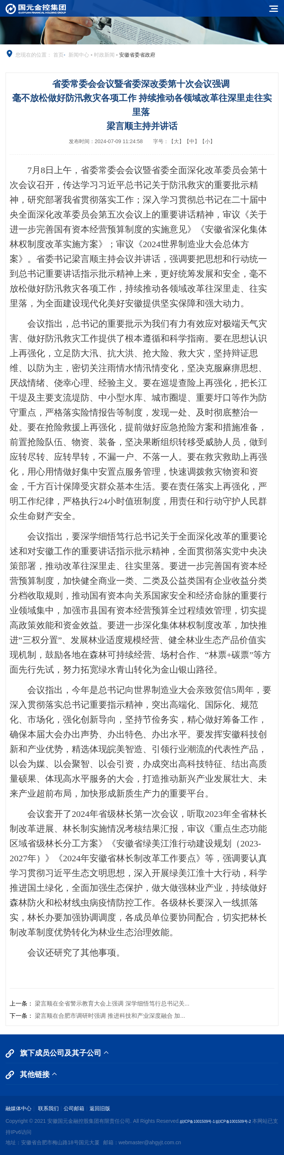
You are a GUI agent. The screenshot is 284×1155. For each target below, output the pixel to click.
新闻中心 (78, 55)
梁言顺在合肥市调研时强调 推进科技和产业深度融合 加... (110, 1016)
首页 (58, 55)
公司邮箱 (74, 1108)
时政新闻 (104, 55)
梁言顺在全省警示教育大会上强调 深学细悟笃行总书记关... (112, 1003)
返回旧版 (99, 1108)
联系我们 (48, 1108)
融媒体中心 (18, 1108)
